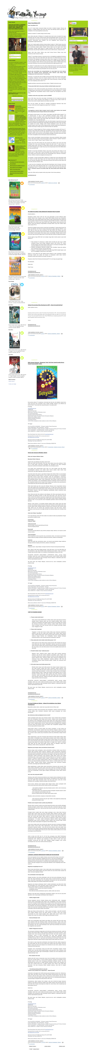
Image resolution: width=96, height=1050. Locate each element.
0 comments (32, 184)
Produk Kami (50, 447)
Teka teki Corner (19, 137)
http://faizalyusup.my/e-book (33, 437)
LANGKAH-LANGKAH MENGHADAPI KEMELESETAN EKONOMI (43, 854)
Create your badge (12, 383)
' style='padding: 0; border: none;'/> (35, 181)
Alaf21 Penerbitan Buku (15, 169)
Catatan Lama (62, 1046)
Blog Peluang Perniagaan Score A (17, 165)
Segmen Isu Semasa (52, 182)
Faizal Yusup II (12, 381)
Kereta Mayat (13, 163)
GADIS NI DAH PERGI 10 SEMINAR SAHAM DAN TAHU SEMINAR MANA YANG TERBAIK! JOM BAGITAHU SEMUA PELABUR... (17, 27)
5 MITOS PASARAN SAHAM (35, 612)
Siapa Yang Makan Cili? (34, 23)
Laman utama (47, 1046)
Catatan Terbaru (32, 1046)
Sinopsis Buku (18, 106)
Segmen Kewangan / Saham (54, 276)
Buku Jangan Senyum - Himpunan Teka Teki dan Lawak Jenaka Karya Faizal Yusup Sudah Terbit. (46, 363)
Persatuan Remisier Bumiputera (17, 162)
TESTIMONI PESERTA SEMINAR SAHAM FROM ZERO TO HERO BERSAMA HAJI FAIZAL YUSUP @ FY (20, 117)
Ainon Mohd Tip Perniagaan (16, 167)
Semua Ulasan (13, 57)
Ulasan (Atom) (36, 1049)
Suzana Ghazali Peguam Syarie (16, 171)
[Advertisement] (47, 196)
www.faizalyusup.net (32, 175)
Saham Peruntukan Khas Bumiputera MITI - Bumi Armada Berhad (45, 305)
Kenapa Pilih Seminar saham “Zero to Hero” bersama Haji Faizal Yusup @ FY (17, 129)
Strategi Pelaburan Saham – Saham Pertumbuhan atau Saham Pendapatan (44, 704)
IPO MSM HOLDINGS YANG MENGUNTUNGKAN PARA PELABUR (44, 211)
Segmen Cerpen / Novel (59, 447)
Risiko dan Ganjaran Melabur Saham (37, 452)
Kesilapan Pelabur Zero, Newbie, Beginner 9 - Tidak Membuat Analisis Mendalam (20, 147)
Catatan (11, 55)
